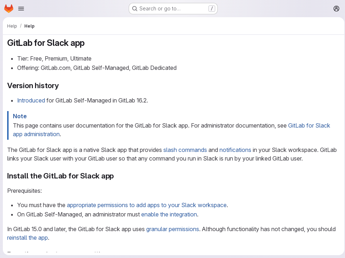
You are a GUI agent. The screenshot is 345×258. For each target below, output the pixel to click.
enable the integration (169, 214)
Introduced (31, 100)
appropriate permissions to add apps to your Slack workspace (147, 205)
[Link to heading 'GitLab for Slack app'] (89, 43)
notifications (235, 149)
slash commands (185, 149)
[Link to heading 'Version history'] (63, 85)
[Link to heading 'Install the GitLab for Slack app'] (118, 175)
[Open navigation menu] (21, 8)
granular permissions (172, 229)
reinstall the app (27, 237)
